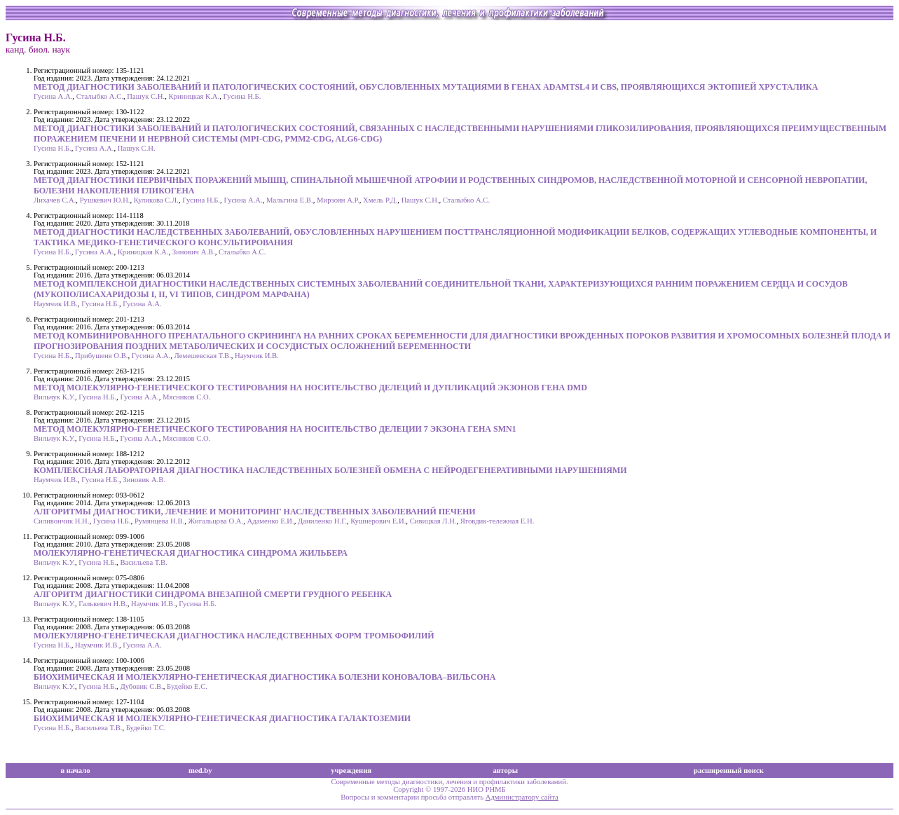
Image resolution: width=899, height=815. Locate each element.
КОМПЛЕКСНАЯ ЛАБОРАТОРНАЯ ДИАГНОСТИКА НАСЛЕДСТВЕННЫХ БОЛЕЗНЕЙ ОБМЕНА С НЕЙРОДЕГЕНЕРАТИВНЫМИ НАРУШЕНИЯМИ (330, 470)
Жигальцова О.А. (216, 521)
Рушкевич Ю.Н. (105, 200)
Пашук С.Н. (146, 96)
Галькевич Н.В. (102, 604)
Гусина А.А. (53, 96)
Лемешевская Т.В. (202, 355)
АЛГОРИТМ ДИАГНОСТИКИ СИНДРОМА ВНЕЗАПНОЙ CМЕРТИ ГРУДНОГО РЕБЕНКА (213, 594)
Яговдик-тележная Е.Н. (497, 521)
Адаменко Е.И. (270, 521)
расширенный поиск (729, 770)
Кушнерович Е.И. (378, 521)
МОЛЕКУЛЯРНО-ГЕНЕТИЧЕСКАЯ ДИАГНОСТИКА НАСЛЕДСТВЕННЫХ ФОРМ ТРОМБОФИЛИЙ (234, 636)
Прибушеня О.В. (101, 355)
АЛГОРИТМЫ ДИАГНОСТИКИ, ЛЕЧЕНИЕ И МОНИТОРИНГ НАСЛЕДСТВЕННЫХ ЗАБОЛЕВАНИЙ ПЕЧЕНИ (255, 511)
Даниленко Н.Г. (322, 521)
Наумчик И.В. (56, 304)
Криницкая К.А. (194, 96)
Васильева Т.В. (143, 562)
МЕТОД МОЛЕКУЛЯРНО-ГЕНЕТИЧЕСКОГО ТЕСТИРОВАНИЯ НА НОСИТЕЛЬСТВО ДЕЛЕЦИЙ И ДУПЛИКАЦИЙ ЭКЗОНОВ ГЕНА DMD (310, 387)
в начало (75, 770)
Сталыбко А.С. (99, 96)
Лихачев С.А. (55, 200)
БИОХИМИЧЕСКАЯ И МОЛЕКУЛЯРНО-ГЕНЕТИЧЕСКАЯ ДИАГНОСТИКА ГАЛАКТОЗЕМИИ (222, 718)
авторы (505, 770)
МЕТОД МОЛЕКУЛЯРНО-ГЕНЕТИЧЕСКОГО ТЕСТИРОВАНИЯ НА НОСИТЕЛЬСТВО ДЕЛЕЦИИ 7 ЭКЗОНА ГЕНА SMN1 (275, 429)
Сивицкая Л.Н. (433, 521)
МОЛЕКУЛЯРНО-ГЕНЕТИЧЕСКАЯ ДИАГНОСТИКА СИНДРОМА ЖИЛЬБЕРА (191, 553)
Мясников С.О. (186, 397)
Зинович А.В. (193, 252)
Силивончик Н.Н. (61, 521)
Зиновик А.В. (144, 480)
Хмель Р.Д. (380, 200)
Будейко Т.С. (146, 728)
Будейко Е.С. (187, 686)
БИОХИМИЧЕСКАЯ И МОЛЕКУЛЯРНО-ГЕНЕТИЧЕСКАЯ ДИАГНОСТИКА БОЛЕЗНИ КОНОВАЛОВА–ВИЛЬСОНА (264, 677)
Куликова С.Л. (156, 200)
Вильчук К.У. (54, 397)
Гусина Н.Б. (242, 96)
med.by (200, 770)
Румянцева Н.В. (159, 521)
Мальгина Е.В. (289, 200)
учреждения (351, 770)
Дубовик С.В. (141, 686)
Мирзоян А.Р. (338, 200)
